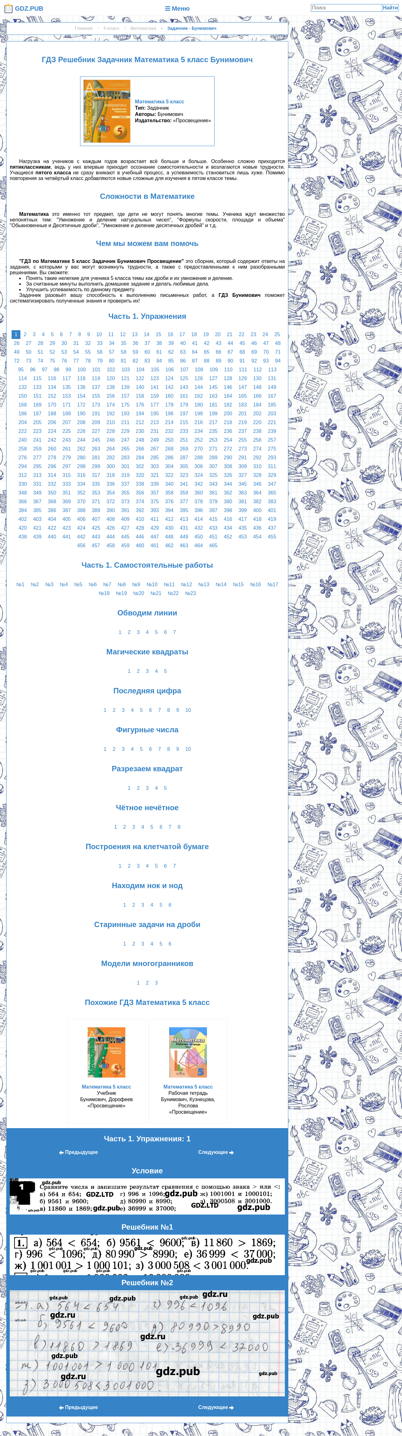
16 (170, 334)
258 (23, 448)
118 (81, 378)
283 (125, 457)
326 (228, 475)
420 (23, 528)
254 (228, 440)
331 (37, 484)
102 (111, 369)
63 (183, 352)
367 (37, 501)
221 (272, 422)
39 (171, 343)
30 (64, 343)
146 (228, 387)
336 (110, 484)
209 (96, 422)
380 (228, 501)
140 (140, 387)
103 (126, 369)
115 (37, 378)
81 (124, 360)
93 (266, 360)
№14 (220, 584)
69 (254, 352)
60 (147, 352)
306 (198, 466)
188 (52, 413)
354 (110, 492)
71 (278, 352)
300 (110, 466)
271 (213, 448)
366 (23, 501)
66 (218, 352)
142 (169, 387)
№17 (272, 584)
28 (40, 343)
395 (184, 510)
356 (140, 492)
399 (242, 510)
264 (110, 448)
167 (272, 396)
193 (125, 413)
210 (110, 422)
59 (135, 352)
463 (184, 545)
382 (257, 501)
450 (198, 536)
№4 (64, 584)
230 (140, 431)
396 (198, 510)
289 (213, 457)
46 (254, 343)
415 (213, 519)
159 (154, 396)
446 (140, 536)
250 (169, 440)
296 (52, 466)
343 (213, 484)
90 (230, 360)
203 (272, 413)
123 (154, 378)
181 (213, 404)
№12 (186, 584)
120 (110, 378)
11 (111, 334)
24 (265, 334)
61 (159, 352)
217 (213, 422)
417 (242, 519)
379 (213, 501)
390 (110, 510)
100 (82, 369)
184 (257, 404)
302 (140, 466)
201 (242, 413)
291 (242, 457)
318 (110, 475)
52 (52, 352)
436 (257, 528)
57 (112, 352)
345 (242, 484)
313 (37, 475)
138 (110, 387)
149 (272, 387)
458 (110, 545)
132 (23, 387)
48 (278, 343)
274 (257, 448)
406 (81, 519)
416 (228, 519)
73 (28, 360)
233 (184, 431)
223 (37, 431)
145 (213, 387)
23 (253, 334)
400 (257, 510)
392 (140, 510)
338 (140, 484)
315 (66, 475)
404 (52, 519)
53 (64, 352)
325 (213, 475)
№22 (173, 593)
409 (125, 519)
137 (96, 387)
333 (66, 484)
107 (184, 369)
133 (37, 387)
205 (37, 422)
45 (242, 343)
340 (169, 484)
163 (213, 396)
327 (242, 475)
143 (184, 387)
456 (81, 545)
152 (52, 396)
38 (159, 343)
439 (37, 536)
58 (124, 352)
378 (198, 501)
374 (140, 501)
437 (272, 528)
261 (66, 448)
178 (169, 404)
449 (184, 536)
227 (96, 431)
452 (228, 536)
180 (198, 404)
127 (213, 378)
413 (184, 519)
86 (183, 360)
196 (169, 413)
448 (169, 536)
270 (198, 448)
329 (272, 475)
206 (52, 422)
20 (218, 334)
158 (140, 396)
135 (66, 387)
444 (110, 536)
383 (272, 501)
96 (32, 369)
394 (169, 510)
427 (125, 528)
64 (195, 352)
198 (198, 413)
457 (96, 545)
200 (228, 413)
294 (23, 466)
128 (228, 378)
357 (154, 492)
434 (228, 528)
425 (96, 528)
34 (112, 343)
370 (81, 501)
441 (66, 536)
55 (88, 352)
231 (154, 431)
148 (257, 387)
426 (110, 528)
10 (99, 334)
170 (52, 404)
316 (81, 475)
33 (100, 343)
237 (242, 431)
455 (272, 536)
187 (37, 413)
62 (171, 352)
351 (66, 492)
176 (140, 404)
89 (218, 360)
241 (37, 440)
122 (140, 378)
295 (37, 466)
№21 (155, 593)
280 (81, 457)
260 (52, 448)
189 (66, 413)
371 (96, 501)
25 (277, 334)
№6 (93, 584)
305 (184, 466)
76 (64, 360)
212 (140, 422)
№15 (238, 584)
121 (125, 378)
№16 (255, 584)
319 (125, 475)
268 (169, 448)
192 (110, 413)
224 (52, 431)
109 (213, 369)
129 (242, 378)
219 (242, 422)
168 (23, 404)
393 (154, 510)
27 (28, 343)
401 (272, 510)
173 (96, 404)
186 (23, 413)
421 (37, 528)
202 (257, 413)
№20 (138, 593)
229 (125, 431)
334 (81, 484)
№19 (121, 593)
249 (154, 440)
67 (230, 352)
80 (112, 360)
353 (96, 492)
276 (23, 457)
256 (257, 440)
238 (257, 431)
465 (213, 545)
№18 (104, 593)
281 (96, 457)
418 (257, 519)
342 (198, 484)
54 (76, 352)
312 (23, 475)
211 (125, 422)
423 (66, 528)
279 (66, 457)
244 (81, 440)
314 (52, 475)
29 (52, 343)
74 (40, 360)
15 (158, 334)
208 (81, 422)
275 (272, 448)
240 (23, 440)
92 (254, 360)
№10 (151, 584)
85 (171, 360)
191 (96, 413)
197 (184, 413)
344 (228, 484)
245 (96, 440)
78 (88, 360)
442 (81, 536)
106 (170, 369)
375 (154, 501)
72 (16, 360)
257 (272, 440)
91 (242, 360)
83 (147, 360)
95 (21, 369)
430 (169, 528)
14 (146, 334)
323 (184, 475)
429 (154, 528)
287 (184, 457)
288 (198, 457)
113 (272, 369)
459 (125, 545)
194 (140, 413)
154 (81, 396)
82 (135, 360)
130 (257, 378)
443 (96, 536)
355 (125, 492)
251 (184, 440)
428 (140, 528)
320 (140, 475)
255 (242, 440)
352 (81, 492)
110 (228, 369)
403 (37, 519)
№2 (35, 584)
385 (37, 510)
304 (169, 466)
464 (198, 545)
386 (52, 510)
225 (66, 431)
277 (37, 457)
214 (169, 422)
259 (37, 448)
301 (125, 466)
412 (169, 519)
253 (213, 440)
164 (228, 396)
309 (242, 466)
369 (66, 501)
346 (257, 484)
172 (81, 404)
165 (242, 396)
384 (23, 510)
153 (66, 396)
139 (125, 387)
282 (110, 457)
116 (52, 378)
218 (228, 422)
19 (206, 334)
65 (206, 352)
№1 (20, 584)
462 (169, 545)
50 (28, 352)
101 (96, 369)
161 (184, 396)
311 (272, 466)
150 (23, 396)
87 (195, 360)
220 (257, 422)
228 (110, 431)
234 (198, 431)
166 (257, 396)
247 (125, 440)
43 (218, 343)
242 (52, 440)
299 (96, 466)
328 (257, 475)
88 (206, 360)
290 (228, 457)
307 (213, 466)
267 (154, 448)
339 (154, 484)
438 (23, 536)
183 (242, 404)
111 (243, 369)
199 (213, 413)
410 (140, 519)
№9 (136, 584)
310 (257, 466)
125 (184, 378)
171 (66, 404)
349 (37, 492)
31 (76, 343)
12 (123, 334)
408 (110, 519)
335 (96, 484)
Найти (390, 7)
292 (257, 457)
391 (125, 510)
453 (242, 536)
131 (272, 378)
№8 (121, 584)
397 (213, 510)
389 (96, 510)
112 (257, 369)
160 (169, 396)
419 (272, 519)
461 (154, 545)
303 (154, 466)
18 (194, 334)
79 (100, 360)
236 (228, 431)
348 (23, 492)
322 (169, 475)
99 (68, 369)
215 (184, 422)
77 (76, 360)
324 (198, 475)
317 (96, 475)
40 (183, 343)
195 (154, 413)
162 (198, 396)
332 (52, 484)
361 (213, 492)
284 (140, 457)
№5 (78, 584)
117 (66, 378)
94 (278, 360)
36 (135, 343)
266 (140, 448)
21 (229, 334)
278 (52, 457)
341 (184, 484)
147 (242, 387)
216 (198, 422)
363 (242, 492)
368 (52, 501)
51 (40, 352)
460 (140, 545)
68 (242, 352)
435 (242, 528)
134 (52, 387)
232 (169, 431)
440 (52, 536)
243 (66, 440)
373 (125, 501)
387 (66, 510)
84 (159, 360)
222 (23, 431)
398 (228, 510)
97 (44, 369)
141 (154, 387)
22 (241, 334)
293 (272, 457)
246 (110, 440)
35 (124, 343)
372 (110, 501)
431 (184, 528)
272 (228, 448)
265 (125, 448)
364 (257, 492)
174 (110, 404)
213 (154, 422)
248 (140, 440)
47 (266, 343)
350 (52, 492)
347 (272, 484)
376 (169, 501)
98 (56, 369)
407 (96, 519)
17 (182, 334)
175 (125, 404)
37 (147, 343)
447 (154, 536)
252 (198, 440)
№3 (49, 584)
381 (242, 501)
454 (257, 536)
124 (169, 378)
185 (272, 404)
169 (37, 404)
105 (155, 369)
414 (198, 519)
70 (266, 352)
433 (213, 528)
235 (213, 431)
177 (154, 404)
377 (184, 501)
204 (23, 422)
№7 (107, 584)
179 (184, 404)
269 (184, 448)
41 (195, 343)
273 (242, 448)
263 (96, 448)
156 (110, 396)
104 (140, 369)
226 (81, 431)
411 (154, 519)
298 (81, 466)
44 (230, 343)
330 (23, 484)
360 (198, 492)
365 (272, 492)
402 (23, 519)
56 (100, 352)
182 (228, 404)
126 (198, 378)
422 (52, 528)
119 (96, 378)
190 (81, 413)
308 (228, 466)
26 (16, 343)
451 (213, 536)
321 (154, 475)
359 (184, 492)
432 (198, 528)
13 (135, 334)
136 (81, 387)
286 (169, 457)
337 (125, 484)
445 (125, 536)
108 (199, 369)
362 (228, 492)
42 (206, 343)
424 (81, 528)
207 (66, 422)
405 (66, 519)
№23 (190, 593)
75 (52, 360)
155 (96, 396)
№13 (203, 584)
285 (154, 457)
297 (66, 466)
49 (16, 352)
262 (81, 448)
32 (88, 343)
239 (272, 431)
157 (125, 396)
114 (23, 378)
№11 (169, 584)
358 (169, 492)
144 (198, 387)
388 (81, 510)
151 (37, 396)
